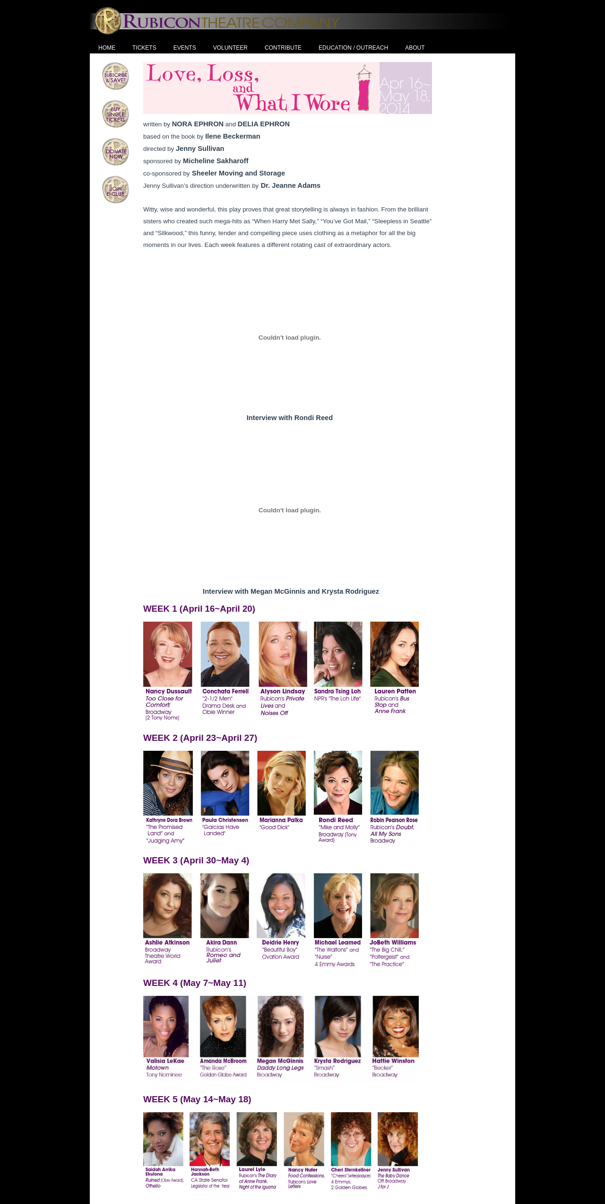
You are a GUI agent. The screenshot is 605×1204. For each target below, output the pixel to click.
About (414, 47)
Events (184, 47)
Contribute (283, 47)
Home (106, 47)
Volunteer (230, 47)
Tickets (144, 47)
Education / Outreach (353, 47)
